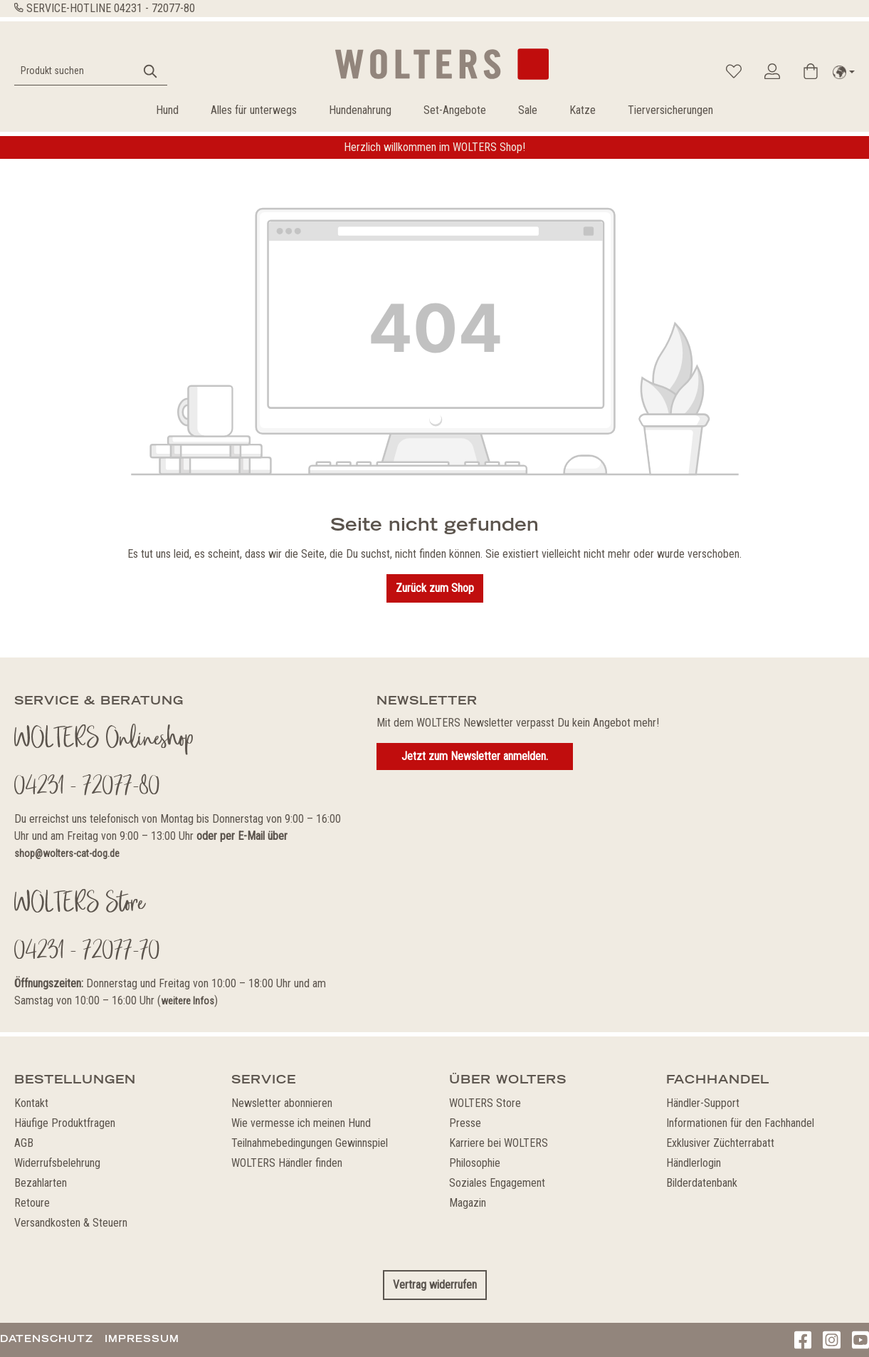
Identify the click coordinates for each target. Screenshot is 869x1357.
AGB (23, 1143)
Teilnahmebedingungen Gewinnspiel (309, 1143)
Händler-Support (702, 1103)
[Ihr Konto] (772, 71)
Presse (465, 1123)
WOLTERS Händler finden (286, 1163)
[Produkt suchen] (74, 71)
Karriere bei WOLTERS (498, 1143)
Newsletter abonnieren (281, 1103)
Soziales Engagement (497, 1183)
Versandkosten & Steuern (70, 1222)
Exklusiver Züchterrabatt (720, 1143)
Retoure (32, 1203)
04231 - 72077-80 (154, 8)
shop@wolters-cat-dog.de (67, 853)
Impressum (142, 1338)
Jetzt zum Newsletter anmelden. (474, 756)
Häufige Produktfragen (64, 1123)
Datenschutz (46, 1338)
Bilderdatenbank (701, 1183)
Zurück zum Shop (435, 588)
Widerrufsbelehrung (57, 1163)
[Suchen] (151, 71)
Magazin (467, 1203)
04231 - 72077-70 (87, 952)
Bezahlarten (40, 1183)
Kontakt (31, 1103)
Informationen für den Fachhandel (740, 1123)
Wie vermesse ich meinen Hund (301, 1123)
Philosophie (474, 1163)
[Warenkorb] (810, 71)
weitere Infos (187, 1001)
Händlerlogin (693, 1163)
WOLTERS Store (485, 1103)
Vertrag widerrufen (435, 1284)
